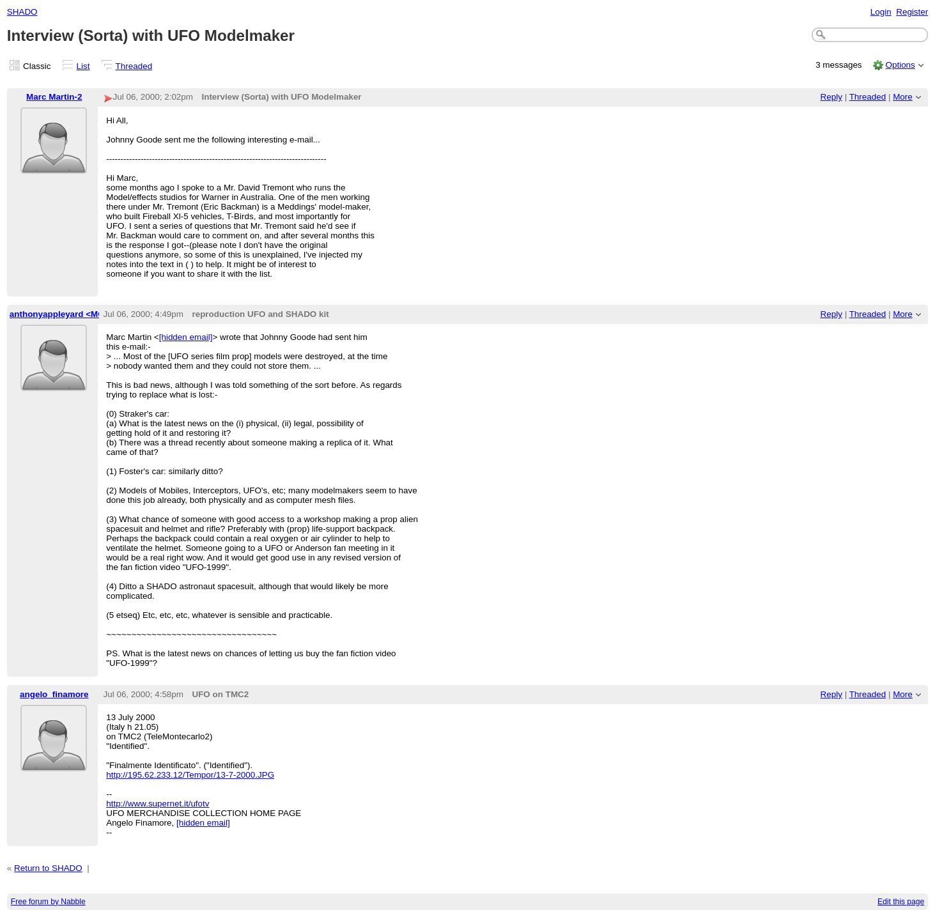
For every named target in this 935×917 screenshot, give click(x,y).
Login (881, 12)
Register (912, 12)
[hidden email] (186, 337)
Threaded (134, 66)
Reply (831, 97)
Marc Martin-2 (54, 97)
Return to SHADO (48, 868)
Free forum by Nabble (48, 901)
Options (900, 65)
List (83, 66)
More (903, 97)
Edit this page (900, 901)
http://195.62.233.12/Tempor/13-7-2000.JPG (190, 775)
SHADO (22, 12)
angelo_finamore (54, 694)
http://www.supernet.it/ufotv (157, 803)
